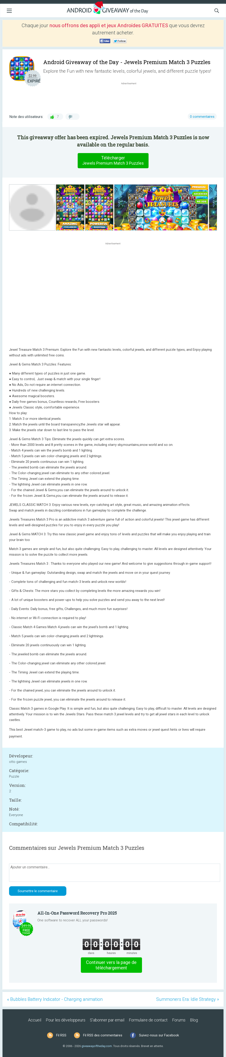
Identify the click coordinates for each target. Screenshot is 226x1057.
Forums (178, 1020)
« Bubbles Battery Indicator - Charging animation (55, 999)
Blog (194, 1020)
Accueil (34, 1020)
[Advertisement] (131, 96)
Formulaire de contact (148, 1020)
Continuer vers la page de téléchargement (111, 965)
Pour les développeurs (65, 1020)
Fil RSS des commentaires (102, 1035)
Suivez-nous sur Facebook (159, 1035)
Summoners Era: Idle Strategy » (187, 999)
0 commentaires (202, 117)
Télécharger (113, 160)
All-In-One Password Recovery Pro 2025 (77, 913)
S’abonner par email (107, 1020)
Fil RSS (61, 1035)
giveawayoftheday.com (97, 1046)
